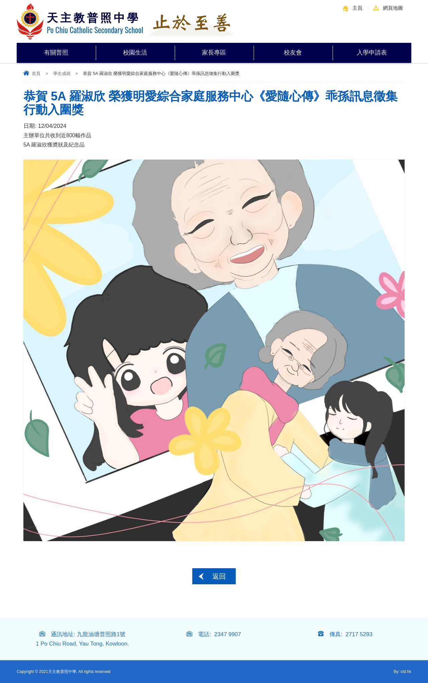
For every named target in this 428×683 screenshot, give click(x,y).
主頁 (357, 8)
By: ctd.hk (402, 671)
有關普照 (70, 49)
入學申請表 (372, 52)
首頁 (36, 73)
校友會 (293, 52)
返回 (219, 576)
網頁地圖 (393, 8)
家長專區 (227, 49)
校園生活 (149, 49)
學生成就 (62, 73)
